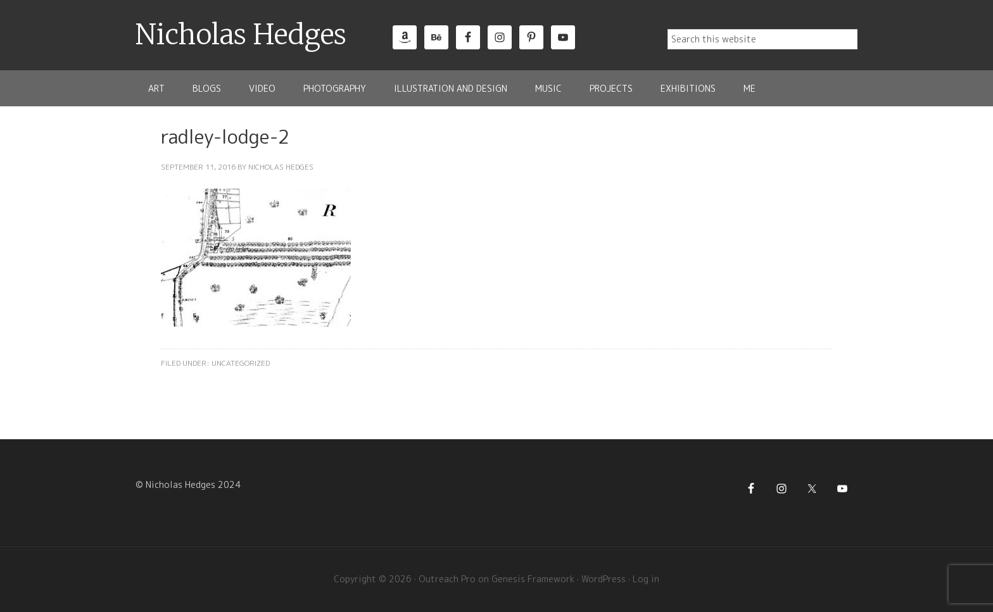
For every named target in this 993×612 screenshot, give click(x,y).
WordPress (603, 579)
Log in (646, 579)
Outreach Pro (447, 579)
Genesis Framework (532, 579)
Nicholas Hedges (241, 35)
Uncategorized (241, 363)
